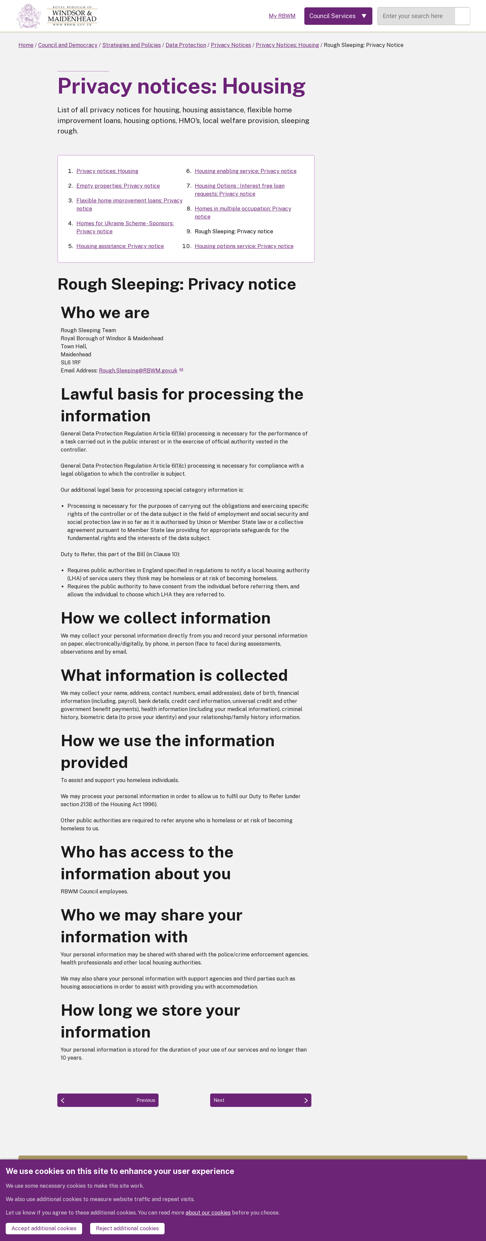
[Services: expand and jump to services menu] (338, 16)
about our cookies (208, 1212)
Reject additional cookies (127, 1228)
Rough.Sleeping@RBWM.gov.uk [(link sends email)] (141, 370)
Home (26, 45)
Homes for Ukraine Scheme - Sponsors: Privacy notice (125, 227)
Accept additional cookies (43, 1228)
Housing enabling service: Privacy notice (246, 171)
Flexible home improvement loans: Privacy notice (129, 204)
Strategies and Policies (131, 45)
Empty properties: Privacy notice (118, 186)
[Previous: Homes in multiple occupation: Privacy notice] (108, 1100)
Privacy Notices (231, 45)
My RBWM (282, 16)
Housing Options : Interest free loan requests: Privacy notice (240, 190)
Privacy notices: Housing (107, 171)
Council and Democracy (68, 45)
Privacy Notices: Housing (287, 45)
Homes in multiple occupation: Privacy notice (243, 212)
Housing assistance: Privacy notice (120, 246)
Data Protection (186, 45)
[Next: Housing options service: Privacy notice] (260, 1100)
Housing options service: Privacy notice (244, 246)
